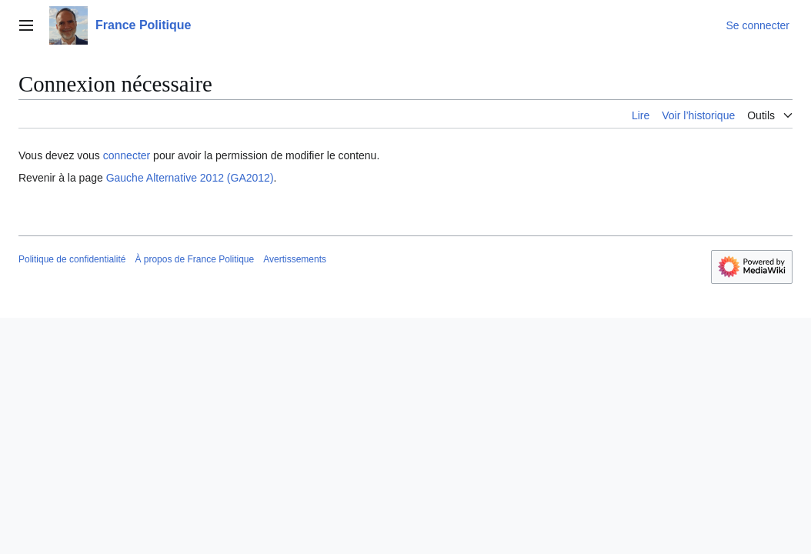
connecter (126, 155)
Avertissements (294, 259)
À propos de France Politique (194, 259)
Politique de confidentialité (71, 259)
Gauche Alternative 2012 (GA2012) (190, 178)
